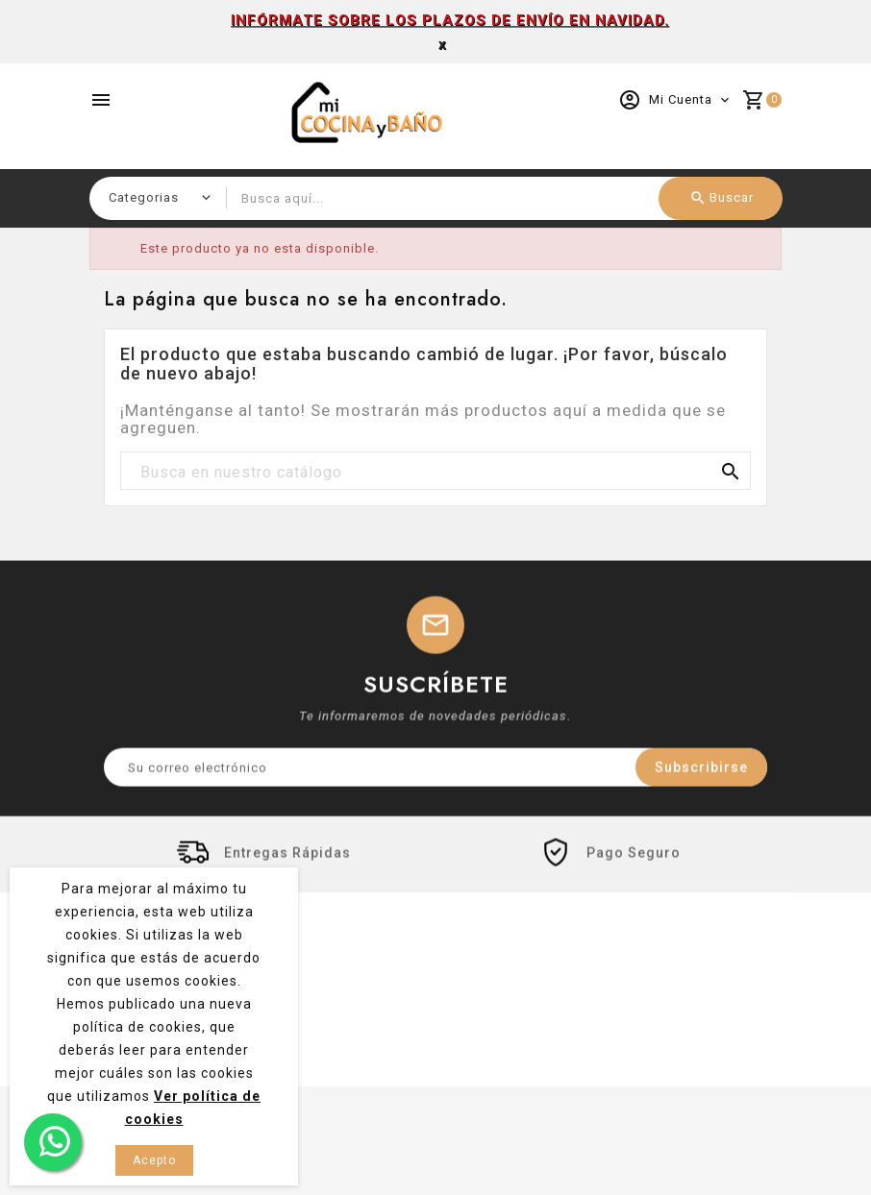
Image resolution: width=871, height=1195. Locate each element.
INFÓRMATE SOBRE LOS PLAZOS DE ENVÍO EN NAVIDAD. (450, 20)
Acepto (154, 1160)
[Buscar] (435, 471)
